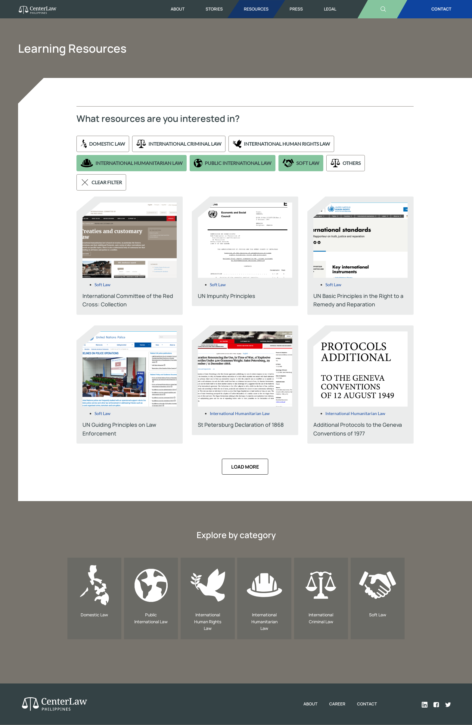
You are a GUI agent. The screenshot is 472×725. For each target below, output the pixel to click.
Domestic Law (103, 144)
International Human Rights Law (281, 144)
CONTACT (441, 9)
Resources (256, 9)
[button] (245, 467)
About (178, 9)
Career (336, 704)
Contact (367, 704)
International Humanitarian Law (131, 163)
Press (296, 9)
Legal (330, 9)
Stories (214, 9)
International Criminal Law (178, 144)
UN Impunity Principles (226, 295)
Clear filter (101, 182)
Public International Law (232, 163)
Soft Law (301, 163)
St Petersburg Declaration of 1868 (241, 424)
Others (345, 163)
